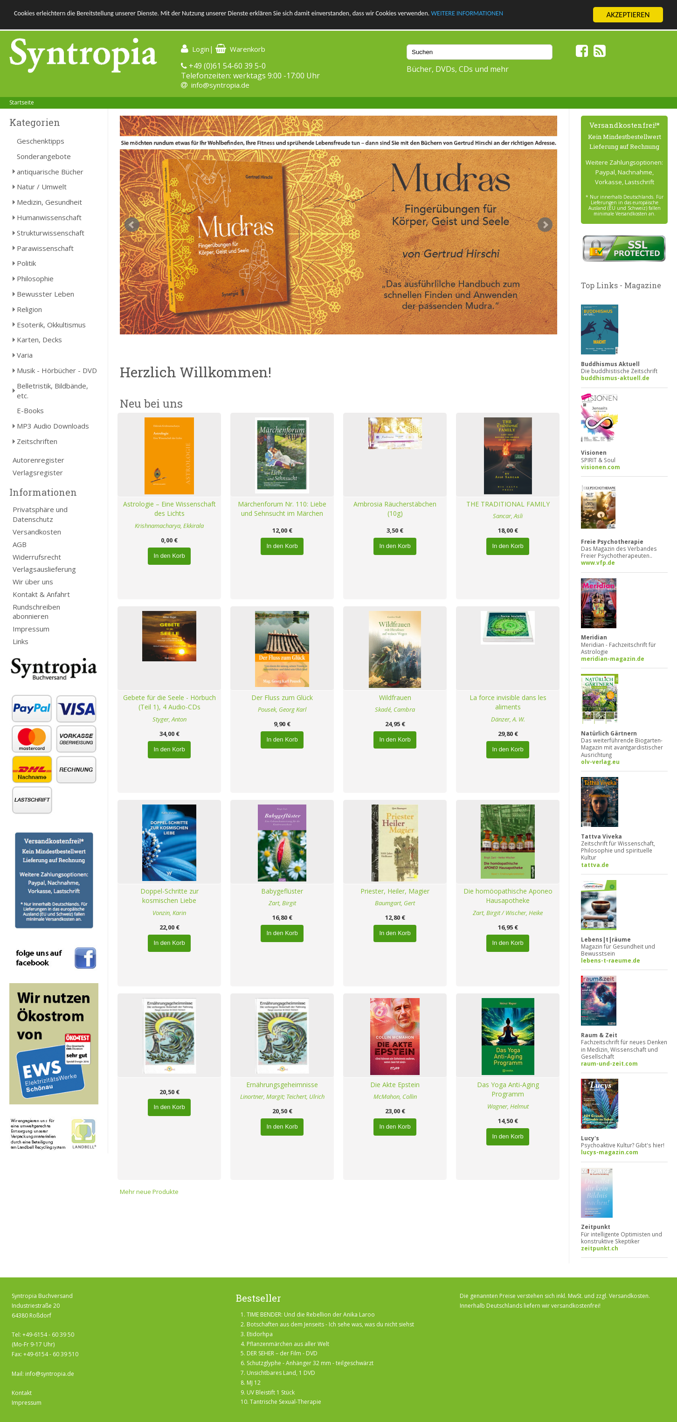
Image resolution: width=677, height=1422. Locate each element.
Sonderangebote (44, 156)
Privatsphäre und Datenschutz (40, 514)
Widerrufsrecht (37, 557)
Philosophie (35, 278)
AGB (20, 544)
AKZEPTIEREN (627, 15)
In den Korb (169, 555)
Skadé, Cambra (395, 709)
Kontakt (22, 1393)
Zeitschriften (37, 441)
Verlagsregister (38, 472)
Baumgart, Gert (395, 903)
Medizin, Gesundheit (49, 202)
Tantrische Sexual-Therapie (285, 1402)
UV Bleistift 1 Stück (271, 1392)
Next (545, 224)
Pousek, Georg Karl (282, 709)
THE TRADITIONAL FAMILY (508, 503)
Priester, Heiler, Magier (394, 891)
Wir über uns (33, 581)
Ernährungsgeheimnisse (282, 1084)
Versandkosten (37, 531)
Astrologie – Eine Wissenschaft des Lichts (169, 508)
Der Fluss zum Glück (282, 697)
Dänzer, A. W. (508, 719)
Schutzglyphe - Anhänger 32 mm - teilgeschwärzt (310, 1363)
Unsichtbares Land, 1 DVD (281, 1373)
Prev (131, 224)
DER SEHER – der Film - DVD (282, 1353)
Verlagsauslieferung (44, 569)
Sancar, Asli (508, 516)
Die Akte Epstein (395, 1084)
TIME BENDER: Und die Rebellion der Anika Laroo (311, 1314)
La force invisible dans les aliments (508, 702)
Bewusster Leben (45, 293)
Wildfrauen (395, 697)
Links (20, 641)
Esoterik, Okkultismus (51, 324)
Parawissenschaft (45, 248)
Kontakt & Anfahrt (41, 594)
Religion (29, 309)
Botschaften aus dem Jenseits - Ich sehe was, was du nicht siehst (330, 1324)
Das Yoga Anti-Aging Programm (508, 1089)
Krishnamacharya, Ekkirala (169, 525)
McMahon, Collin (395, 1096)
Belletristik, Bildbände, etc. (52, 390)
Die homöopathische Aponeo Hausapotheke (508, 896)
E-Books (30, 410)
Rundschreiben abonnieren (36, 611)
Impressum (31, 628)
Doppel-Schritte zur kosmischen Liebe (169, 896)
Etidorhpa (260, 1334)
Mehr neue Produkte (149, 1191)
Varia (25, 355)
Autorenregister (38, 460)
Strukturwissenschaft (50, 232)
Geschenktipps (40, 141)
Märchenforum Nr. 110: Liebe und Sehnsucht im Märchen (282, 508)
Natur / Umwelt (42, 186)
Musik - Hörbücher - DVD (57, 370)
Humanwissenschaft (49, 217)
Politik (26, 263)
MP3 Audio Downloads (53, 425)
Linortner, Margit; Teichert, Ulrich (282, 1096)
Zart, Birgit (282, 903)
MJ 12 (254, 1383)
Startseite (21, 102)
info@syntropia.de (220, 85)
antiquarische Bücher (50, 171)
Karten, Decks (39, 339)
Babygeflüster (282, 891)
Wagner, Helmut (508, 1106)
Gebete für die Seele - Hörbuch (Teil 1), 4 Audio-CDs (169, 702)
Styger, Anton (169, 719)
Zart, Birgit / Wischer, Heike (508, 913)
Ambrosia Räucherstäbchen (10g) (394, 508)
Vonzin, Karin (169, 913)
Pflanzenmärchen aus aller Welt (288, 1344)
